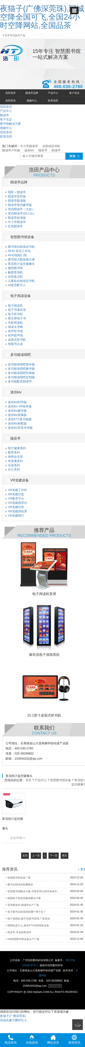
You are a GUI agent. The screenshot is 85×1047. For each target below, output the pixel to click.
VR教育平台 (15, 498)
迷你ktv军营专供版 (19, 427)
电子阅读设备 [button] (18, 296)
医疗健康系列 (16, 448)
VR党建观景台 (16, 502)
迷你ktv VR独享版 (19, 406)
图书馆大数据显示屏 (20, 259)
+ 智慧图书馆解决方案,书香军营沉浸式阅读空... (32, 891)
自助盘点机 (14, 276)
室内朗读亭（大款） (20, 209)
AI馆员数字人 (16, 285)
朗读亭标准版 (16, 217)
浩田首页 (10, 92)
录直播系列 (14, 461)
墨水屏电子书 (16, 318)
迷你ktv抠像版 (16, 415)
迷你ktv (29, 150)
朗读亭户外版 (11, 150)
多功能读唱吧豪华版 (20, 368)
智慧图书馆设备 (60, 780)
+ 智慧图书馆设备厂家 (18, 877)
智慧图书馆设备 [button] (20, 237)
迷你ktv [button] (14, 392)
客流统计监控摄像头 (20, 263)
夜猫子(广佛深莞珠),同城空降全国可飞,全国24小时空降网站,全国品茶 (42, 17)
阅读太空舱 (14, 327)
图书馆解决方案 (10, 123)
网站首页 (53, 1039)
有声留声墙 (14, 335)
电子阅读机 (14, 305)
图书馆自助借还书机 (20, 246)
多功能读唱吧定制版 (20, 377)
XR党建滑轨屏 (16, 511)
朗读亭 (4, 115)
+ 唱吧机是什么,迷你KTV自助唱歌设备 (27, 925)
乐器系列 (13, 465)
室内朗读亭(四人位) (20, 213)
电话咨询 (11, 1039)
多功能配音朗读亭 (19, 381)
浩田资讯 (10, 100)
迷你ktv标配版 (16, 423)
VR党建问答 (15, 507)
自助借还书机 (51, 146)
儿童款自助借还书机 (20, 280)
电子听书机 (14, 314)
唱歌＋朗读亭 (16, 192)
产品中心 (53, 92)
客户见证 (74, 92)
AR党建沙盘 (15, 494)
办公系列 (13, 469)
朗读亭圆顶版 (16, 200)
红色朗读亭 (14, 226)
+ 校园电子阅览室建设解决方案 (23, 898)
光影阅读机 (14, 322)
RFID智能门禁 (16, 255)
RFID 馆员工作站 (18, 251)
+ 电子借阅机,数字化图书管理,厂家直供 (27, 918)
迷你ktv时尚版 (16, 402)
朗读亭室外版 (16, 196)
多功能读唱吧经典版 (20, 373)
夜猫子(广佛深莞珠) (13, 1016)
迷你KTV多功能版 (19, 419)
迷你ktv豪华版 (16, 410)
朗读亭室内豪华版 (19, 205)
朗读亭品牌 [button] (16, 182)
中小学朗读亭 (29, 146)
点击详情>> (17, 838)
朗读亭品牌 (31, 92)
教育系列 (13, 452)
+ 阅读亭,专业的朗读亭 (18, 932)
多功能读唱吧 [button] (18, 354)
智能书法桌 (14, 344)
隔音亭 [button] (13, 438)
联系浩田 (53, 100)
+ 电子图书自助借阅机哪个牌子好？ (25, 911)
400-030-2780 (68, 86)
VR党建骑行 (15, 515)
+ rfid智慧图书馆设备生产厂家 (22, 939)
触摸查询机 (14, 272)
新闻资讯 (74, 1039)
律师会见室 (14, 456)
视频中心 (32, 100)
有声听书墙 (14, 331)
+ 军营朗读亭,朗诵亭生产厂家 (22, 905)
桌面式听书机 (16, 339)
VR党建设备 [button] (17, 480)
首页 (28, 780)
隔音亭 (42, 150)
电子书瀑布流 (16, 309)
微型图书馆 (14, 268)
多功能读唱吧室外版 (20, 364)
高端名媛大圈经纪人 (13, 1020)
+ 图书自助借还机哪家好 (19, 884)
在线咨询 (32, 1039)
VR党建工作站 (16, 490)
